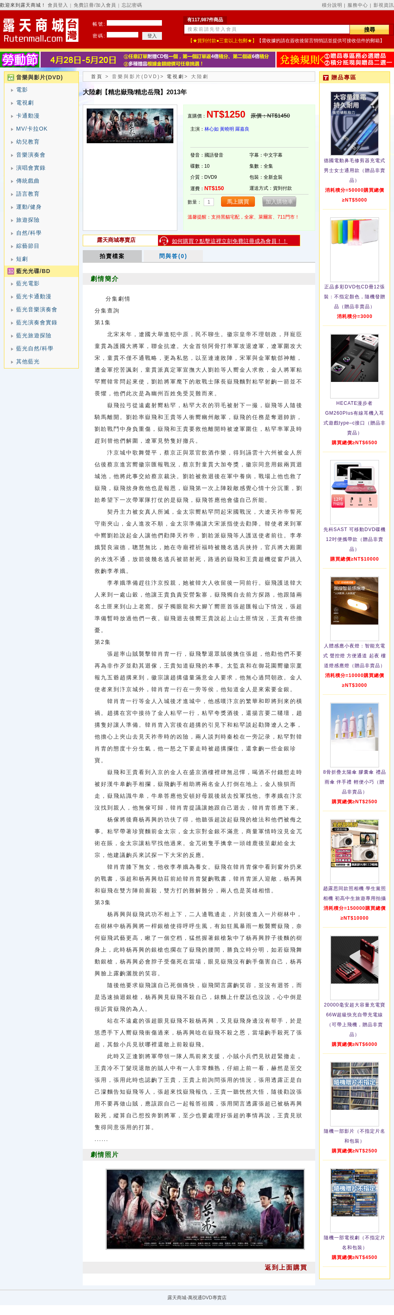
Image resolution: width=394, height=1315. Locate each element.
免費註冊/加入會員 (95, 5)
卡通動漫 (28, 115)
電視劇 (25, 102)
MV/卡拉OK (32, 128)
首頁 (97, 76)
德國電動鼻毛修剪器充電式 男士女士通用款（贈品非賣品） (354, 170)
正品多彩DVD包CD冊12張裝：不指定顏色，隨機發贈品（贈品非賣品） (354, 296)
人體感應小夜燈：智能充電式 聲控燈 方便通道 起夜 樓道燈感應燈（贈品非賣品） (354, 655)
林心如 (211, 129)
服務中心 (358, 5)
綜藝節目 (28, 246)
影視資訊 (384, 5)
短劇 (22, 259)
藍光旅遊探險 (34, 335)
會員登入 (58, 5)
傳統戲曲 (28, 181)
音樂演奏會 (31, 155)
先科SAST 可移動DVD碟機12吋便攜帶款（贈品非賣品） (354, 539)
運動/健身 (29, 207)
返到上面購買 (286, 1267)
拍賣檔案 (112, 256)
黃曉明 (227, 129)
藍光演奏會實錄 (37, 322)
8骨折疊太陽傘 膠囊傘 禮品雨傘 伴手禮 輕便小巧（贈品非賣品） (354, 782)
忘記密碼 (132, 5)
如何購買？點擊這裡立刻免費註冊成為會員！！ (230, 241)
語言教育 (28, 194)
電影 (22, 89)
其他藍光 (28, 361)
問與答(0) (173, 256)
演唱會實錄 (31, 168)
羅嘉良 (242, 129)
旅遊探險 (28, 220)
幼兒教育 (28, 141)
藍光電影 (28, 283)
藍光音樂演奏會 (37, 309)
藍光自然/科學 (35, 348)
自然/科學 (29, 233)
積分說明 (332, 5)
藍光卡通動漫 (34, 296)
